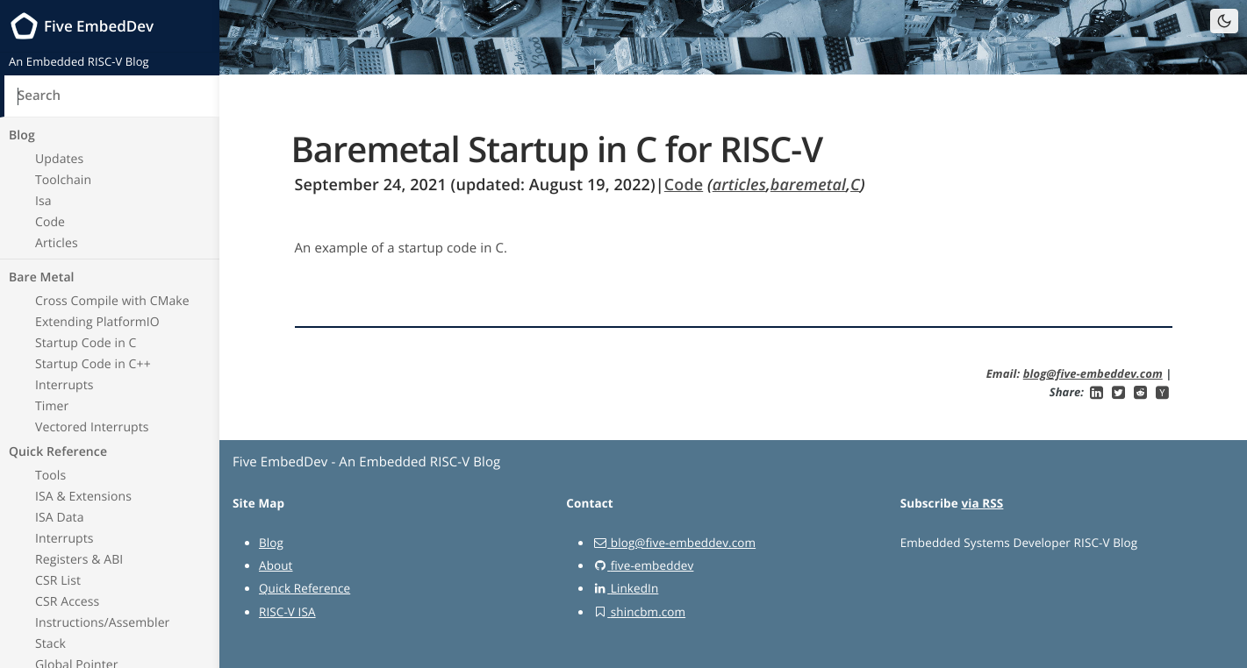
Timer (51, 406)
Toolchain (63, 180)
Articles (56, 243)
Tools (50, 475)
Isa (43, 201)
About (276, 565)
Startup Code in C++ (93, 364)
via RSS (982, 503)
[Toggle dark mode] (1224, 21)
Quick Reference (58, 452)
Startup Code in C (86, 343)
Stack (50, 644)
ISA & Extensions (83, 496)
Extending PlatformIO (97, 322)
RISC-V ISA (287, 612)
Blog (22, 135)
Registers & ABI (79, 559)
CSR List (58, 580)
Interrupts (64, 385)
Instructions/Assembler (102, 623)
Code (50, 222)
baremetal (808, 184)
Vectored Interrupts (92, 427)
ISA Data (59, 517)
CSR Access (67, 601)
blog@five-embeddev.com (1093, 373)
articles (739, 184)
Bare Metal (42, 277)
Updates (59, 159)
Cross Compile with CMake (112, 301)
